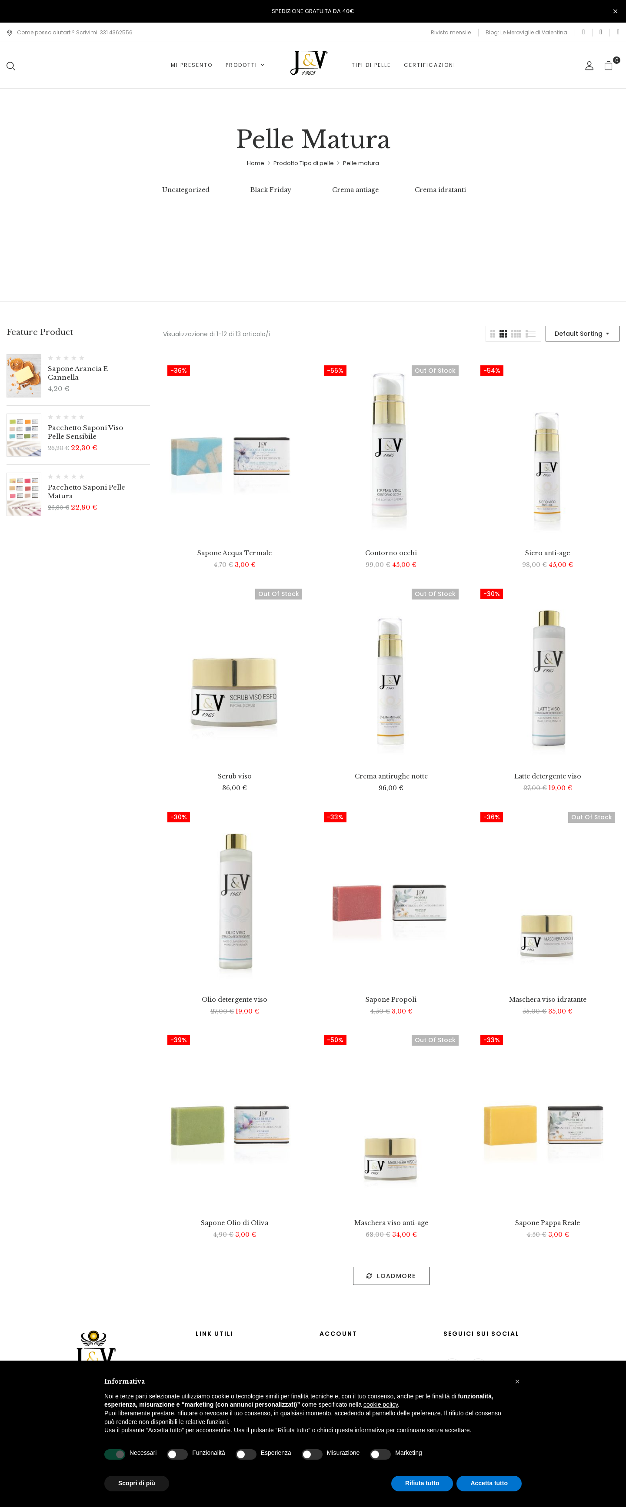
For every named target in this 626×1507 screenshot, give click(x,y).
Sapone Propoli (391, 1000)
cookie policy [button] (380, 1404)
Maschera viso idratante (547, 1000)
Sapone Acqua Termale (234, 553)
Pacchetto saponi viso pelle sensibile (85, 432)
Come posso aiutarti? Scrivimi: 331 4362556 (70, 32)
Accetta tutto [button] (489, 1483)
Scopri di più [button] (136, 1483)
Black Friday (270, 190)
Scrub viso (235, 776)
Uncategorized (186, 190)
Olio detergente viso (234, 1000)
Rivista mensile (451, 32)
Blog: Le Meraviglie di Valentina (526, 32)
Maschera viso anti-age (391, 1223)
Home (255, 163)
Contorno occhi (391, 553)
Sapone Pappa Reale (547, 1223)
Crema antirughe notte (391, 776)
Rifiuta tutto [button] (422, 1483)
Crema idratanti (440, 190)
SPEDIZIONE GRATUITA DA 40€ (313, 11)
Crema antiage (355, 190)
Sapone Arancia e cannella (78, 372)
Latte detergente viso (547, 776)
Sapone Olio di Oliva (234, 1223)
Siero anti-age (547, 553)
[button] (611, 65)
